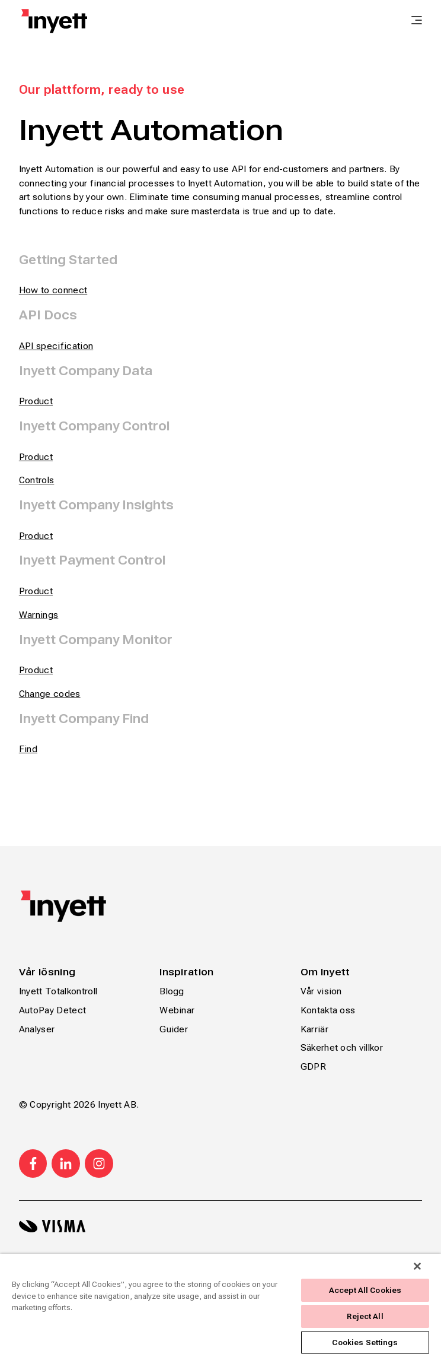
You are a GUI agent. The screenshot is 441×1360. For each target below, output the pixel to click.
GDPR (313, 1066)
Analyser (37, 1029)
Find (28, 749)
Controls (37, 480)
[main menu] (417, 21)
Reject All (365, 1316)
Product (36, 456)
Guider (173, 1029)
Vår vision (321, 991)
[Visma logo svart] (220, 1226)
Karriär (314, 1029)
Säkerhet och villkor (342, 1047)
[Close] (417, 1266)
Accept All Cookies (365, 1290)
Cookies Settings (365, 1342)
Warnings (39, 614)
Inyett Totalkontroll (58, 991)
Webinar (176, 1010)
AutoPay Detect (52, 1010)
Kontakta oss (328, 1010)
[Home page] (54, 21)
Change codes (50, 693)
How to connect (53, 290)
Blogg (171, 991)
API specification (56, 345)
